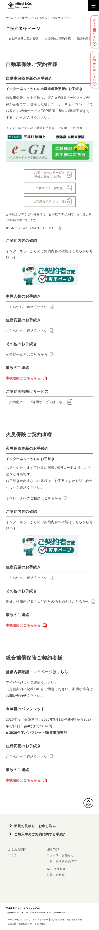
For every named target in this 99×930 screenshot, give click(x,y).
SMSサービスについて (18, 919)
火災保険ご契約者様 (57, 38)
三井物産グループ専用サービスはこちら (39, 402)
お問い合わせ (16, 695)
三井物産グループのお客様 (32, 17)
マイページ (14, 682)
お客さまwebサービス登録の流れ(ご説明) (49, 174)
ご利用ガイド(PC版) (49, 188)
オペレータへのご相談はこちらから (30, 227)
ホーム (9, 17)
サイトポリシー (40, 919)
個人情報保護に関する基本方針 (66, 919)
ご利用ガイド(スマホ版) (49, 201)
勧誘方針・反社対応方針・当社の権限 (26, 924)
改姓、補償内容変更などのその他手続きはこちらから (47, 601)
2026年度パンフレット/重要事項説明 (38, 732)
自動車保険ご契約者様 (23, 38)
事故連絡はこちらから (23, 378)
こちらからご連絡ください (27, 307)
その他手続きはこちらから (27, 354)
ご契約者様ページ (61, 17)
